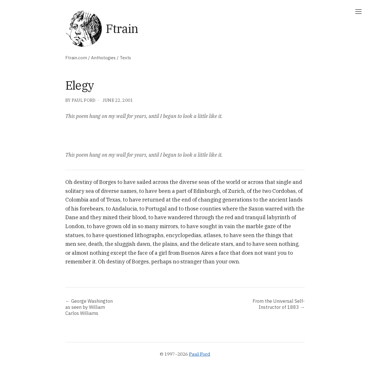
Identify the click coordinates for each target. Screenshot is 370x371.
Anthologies (103, 57)
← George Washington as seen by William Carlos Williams (89, 307)
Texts (125, 57)
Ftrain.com (76, 57)
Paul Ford (199, 354)
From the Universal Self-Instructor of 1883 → (279, 304)
